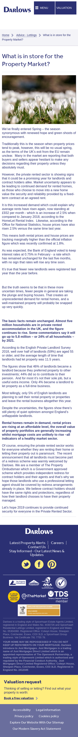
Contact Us (37, 547)
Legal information (48, 709)
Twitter (26, 564)
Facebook (39, 564)
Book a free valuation (19, 698)
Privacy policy (24, 716)
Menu (44, 7)
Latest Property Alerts (27, 543)
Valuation (64, 7)
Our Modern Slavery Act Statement (37, 728)
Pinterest (51, 564)
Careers (57, 543)
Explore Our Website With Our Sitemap (37, 722)
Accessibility (22, 709)
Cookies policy (49, 716)
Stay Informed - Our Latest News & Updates (36, 553)
